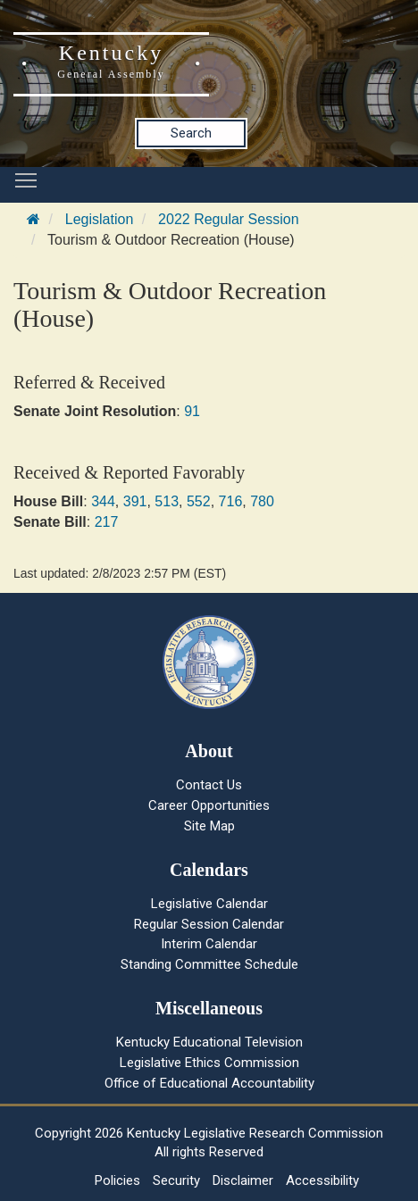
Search (191, 133)
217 (107, 522)
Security (176, 1180)
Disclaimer (243, 1180)
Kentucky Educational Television (209, 1042)
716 (231, 501)
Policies (117, 1180)
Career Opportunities (209, 805)
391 (135, 501)
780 (262, 501)
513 (167, 501)
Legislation (99, 219)
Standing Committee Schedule (209, 964)
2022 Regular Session (228, 219)
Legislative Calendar (209, 904)
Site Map (209, 826)
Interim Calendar (209, 944)
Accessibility (322, 1180)
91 (192, 411)
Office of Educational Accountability (209, 1083)
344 (103, 501)
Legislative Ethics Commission (209, 1063)
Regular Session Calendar (209, 924)
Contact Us (209, 785)
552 (199, 501)
